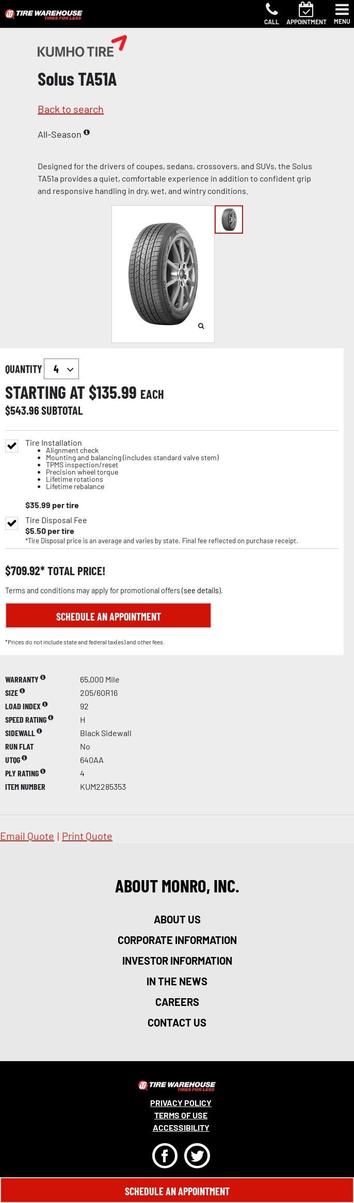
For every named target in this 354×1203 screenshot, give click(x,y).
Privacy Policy (181, 1103)
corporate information (177, 940)
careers (177, 1002)
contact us (177, 1022)
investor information (177, 960)
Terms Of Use (180, 1115)
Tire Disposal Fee (56, 520)
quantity (42, 369)
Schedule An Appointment (177, 1191)
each (152, 394)
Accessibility (181, 1127)
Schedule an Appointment (108, 616)
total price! (75, 571)
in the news (177, 981)
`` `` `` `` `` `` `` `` (61, 369)
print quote (87, 836)
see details (201, 590)
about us (177, 919)
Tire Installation (122, 464)
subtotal (62, 410)
